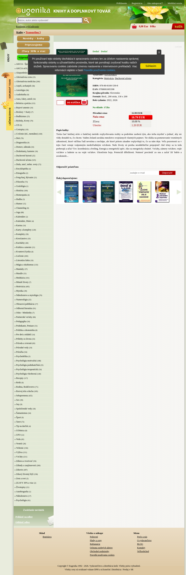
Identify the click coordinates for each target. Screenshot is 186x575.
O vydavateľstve (144, 540)
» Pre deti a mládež (23, 334)
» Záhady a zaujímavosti (25, 465)
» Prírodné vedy (22, 347)
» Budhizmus (20, 116)
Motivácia (109, 78)
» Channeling (20, 208)
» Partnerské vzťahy (23, 317)
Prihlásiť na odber (24, 517)
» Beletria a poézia (23, 103)
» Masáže (19, 273)
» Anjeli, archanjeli (23, 86)
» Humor (18, 203)
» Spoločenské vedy (23, 408)
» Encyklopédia (21, 168)
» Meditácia (20, 278)
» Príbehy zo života (23, 339)
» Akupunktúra (21, 72)
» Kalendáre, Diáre (23, 221)
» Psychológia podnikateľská (27, 365)
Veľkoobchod (143, 551)
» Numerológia (21, 299)
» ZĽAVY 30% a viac (24, 483)
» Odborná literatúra (23, 308)
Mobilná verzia (175, 3)
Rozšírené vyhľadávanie (27, 26)
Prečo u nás (142, 537)
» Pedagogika (20, 321)
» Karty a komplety (23, 230)
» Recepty (19, 378)
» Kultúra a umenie (23, 247)
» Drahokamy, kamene (24, 151)
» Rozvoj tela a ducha (24, 391)
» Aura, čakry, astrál (23, 99)
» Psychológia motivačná (26, 360)
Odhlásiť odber (22, 522)
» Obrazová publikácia (24, 304)
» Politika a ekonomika (25, 330)
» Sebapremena (21, 395)
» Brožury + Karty (23, 112)
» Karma (18, 225)
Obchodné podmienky (99, 551)
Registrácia (137, 3)
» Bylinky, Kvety (22, 120)
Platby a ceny (96, 540)
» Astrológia (20, 90)
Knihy (19, 32)
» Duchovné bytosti (23, 155)
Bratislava (47, 537)
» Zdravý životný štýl (24, 474)
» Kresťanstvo (21, 238)
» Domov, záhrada (23, 147)
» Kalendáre (20, 216)
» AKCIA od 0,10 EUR (25, 68)
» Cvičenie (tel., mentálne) (26, 134)
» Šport (18, 417)
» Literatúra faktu (22, 260)
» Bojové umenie (22, 107)
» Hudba (18, 199)
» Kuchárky (20, 243)
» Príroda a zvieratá (23, 343)
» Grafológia (20, 186)
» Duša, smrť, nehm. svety (26, 164)
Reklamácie (95, 544)
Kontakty (141, 547)
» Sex (17, 400)
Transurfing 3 (33, 32)
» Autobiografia (21, 491)
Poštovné (94, 537)
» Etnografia (20, 173)
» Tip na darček (21, 426)
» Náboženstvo (21, 496)
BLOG (140, 544)
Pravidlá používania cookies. (100, 70)
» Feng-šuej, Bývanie (24, 177)
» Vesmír (18, 443)
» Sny (17, 404)
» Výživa (18, 452)
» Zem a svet (20, 478)
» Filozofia (19, 182)
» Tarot (18, 421)
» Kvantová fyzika (23, 251)
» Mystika (19, 291)
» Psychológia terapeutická (26, 369)
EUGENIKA (110, 74)
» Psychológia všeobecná (26, 373)
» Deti (17, 138)
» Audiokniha (20, 94)
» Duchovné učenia (23, 160)
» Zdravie (19, 469)
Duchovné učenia (123, 78)
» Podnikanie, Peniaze (24, 325)
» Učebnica (19, 430)
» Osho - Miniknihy (23, 312)
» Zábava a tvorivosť (24, 461)
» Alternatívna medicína (25, 81)
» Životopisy (20, 487)
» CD (17, 125)
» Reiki (18, 382)
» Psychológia (21, 500)
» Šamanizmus (21, 413)
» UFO (18, 435)
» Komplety (20, 234)
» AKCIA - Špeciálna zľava (27, 64)
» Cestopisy (20, 129)
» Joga (17, 212)
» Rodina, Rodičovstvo (25, 387)
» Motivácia (20, 286)
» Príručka (19, 352)
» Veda (18, 439)
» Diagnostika (21, 142)
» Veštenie (19, 448)
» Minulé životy (22, 282)
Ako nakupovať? (155, 3)
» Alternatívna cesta (23, 77)
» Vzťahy (19, 456)
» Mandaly (19, 269)
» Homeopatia (21, 195)
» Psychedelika (21, 356)
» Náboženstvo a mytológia (27, 295)
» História (19, 190)
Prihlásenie (121, 3)
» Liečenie (19, 256)
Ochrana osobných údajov (101, 547)
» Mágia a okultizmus (24, 264)
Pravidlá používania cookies (102, 555)
